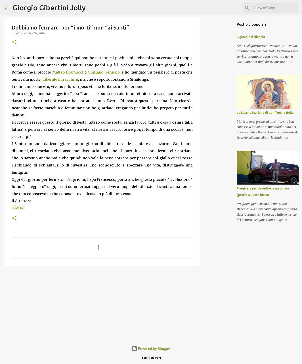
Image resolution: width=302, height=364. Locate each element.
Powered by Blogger (151, 349)
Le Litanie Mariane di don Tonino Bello (265, 112)
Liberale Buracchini (60, 79)
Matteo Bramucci (67, 72)
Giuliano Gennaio (104, 72)
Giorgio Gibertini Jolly (49, 8)
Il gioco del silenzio (251, 37)
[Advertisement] (102, 304)
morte (18, 207)
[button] (14, 42)
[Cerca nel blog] (275, 7)
